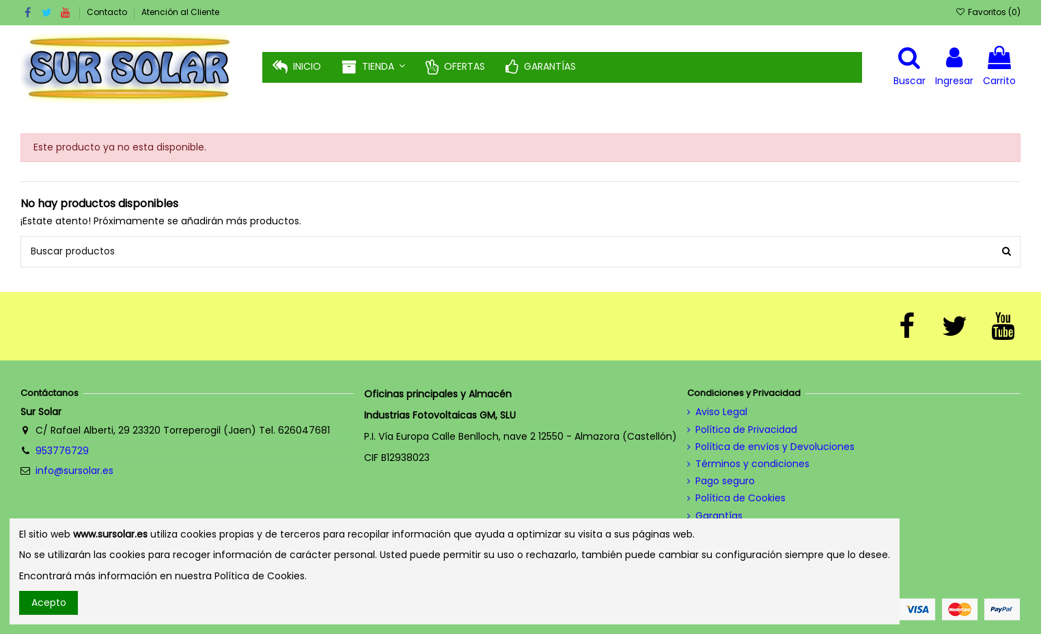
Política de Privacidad (746, 429)
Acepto (48, 602)
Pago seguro (725, 481)
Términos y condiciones (752, 464)
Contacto (108, 12)
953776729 (62, 451)
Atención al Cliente (180, 12)
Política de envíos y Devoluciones (775, 446)
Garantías (718, 516)
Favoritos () (987, 12)
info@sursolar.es (74, 470)
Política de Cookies (740, 498)
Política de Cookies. (260, 576)
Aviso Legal (721, 412)
